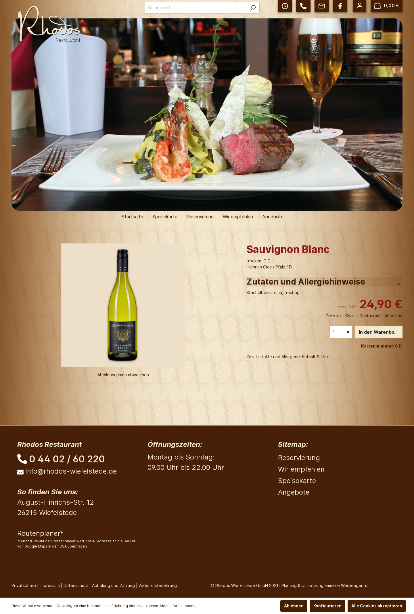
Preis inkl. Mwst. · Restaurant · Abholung (364, 315)
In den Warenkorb (379, 332)
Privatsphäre (24, 585)
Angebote (293, 492)
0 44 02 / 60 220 (67, 459)
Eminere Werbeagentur (347, 585)
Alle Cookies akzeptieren (376, 605)
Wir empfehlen (301, 469)
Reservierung (299, 457)
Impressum (50, 585)
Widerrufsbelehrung (158, 585)
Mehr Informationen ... (178, 606)
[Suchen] (253, 8)
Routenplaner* (40, 533)
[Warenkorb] (386, 5)
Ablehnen (294, 605)
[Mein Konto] (359, 5)
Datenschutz (76, 585)
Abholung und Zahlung (113, 585)
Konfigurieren (327, 605)
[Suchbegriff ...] (195, 8)
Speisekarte (297, 480)
